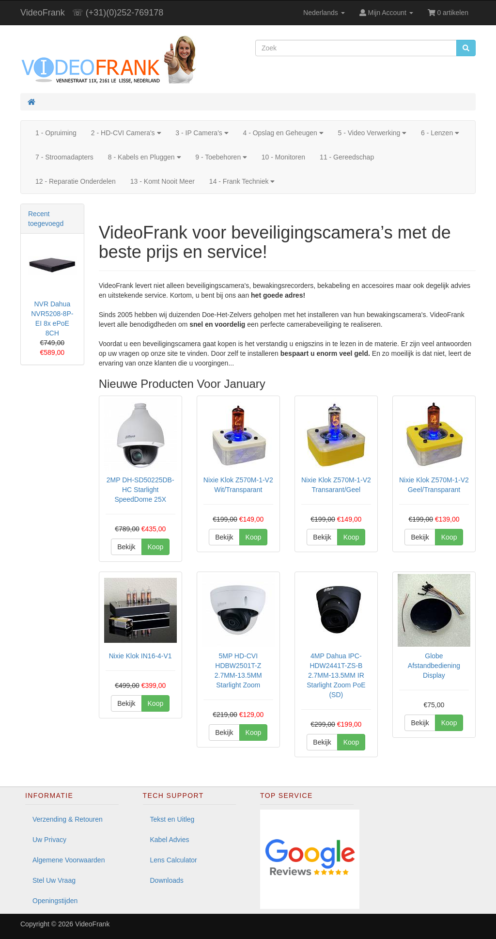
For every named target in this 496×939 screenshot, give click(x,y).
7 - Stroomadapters (64, 157)
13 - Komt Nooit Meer (162, 181)
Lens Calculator (173, 860)
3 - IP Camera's (201, 133)
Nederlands (324, 12)
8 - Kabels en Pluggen (144, 157)
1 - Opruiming (56, 133)
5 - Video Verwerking (372, 133)
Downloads (167, 880)
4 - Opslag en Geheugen (283, 133)
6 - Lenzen (440, 133)
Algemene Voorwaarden (68, 860)
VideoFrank (42, 12)
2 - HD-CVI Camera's (126, 133)
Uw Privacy (49, 840)
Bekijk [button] (126, 547)
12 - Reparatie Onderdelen (75, 181)
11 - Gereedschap (347, 157)
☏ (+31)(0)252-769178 (118, 12)
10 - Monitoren (283, 157)
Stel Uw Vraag (54, 880)
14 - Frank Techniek (242, 181)
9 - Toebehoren (221, 157)
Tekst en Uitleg (172, 819)
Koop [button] (156, 547)
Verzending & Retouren (67, 819)
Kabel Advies (169, 840)
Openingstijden (55, 901)
